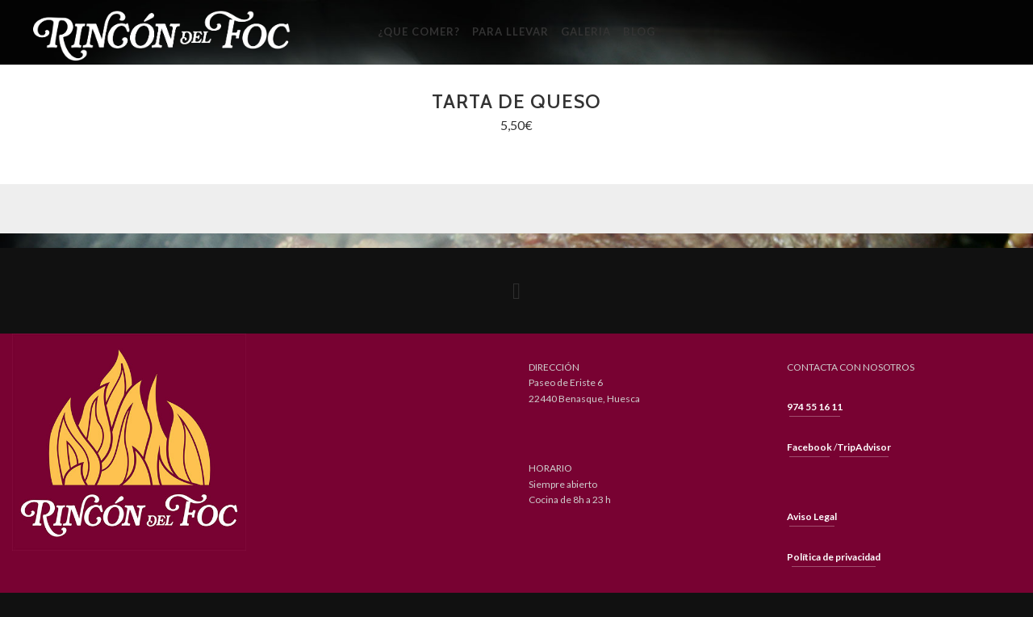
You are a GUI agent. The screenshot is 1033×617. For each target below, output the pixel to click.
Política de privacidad (833, 557)
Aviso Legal (812, 516)
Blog (639, 31)
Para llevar (510, 31)
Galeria (586, 31)
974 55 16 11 (815, 407)
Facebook (809, 447)
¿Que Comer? (419, 31)
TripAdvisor (864, 447)
